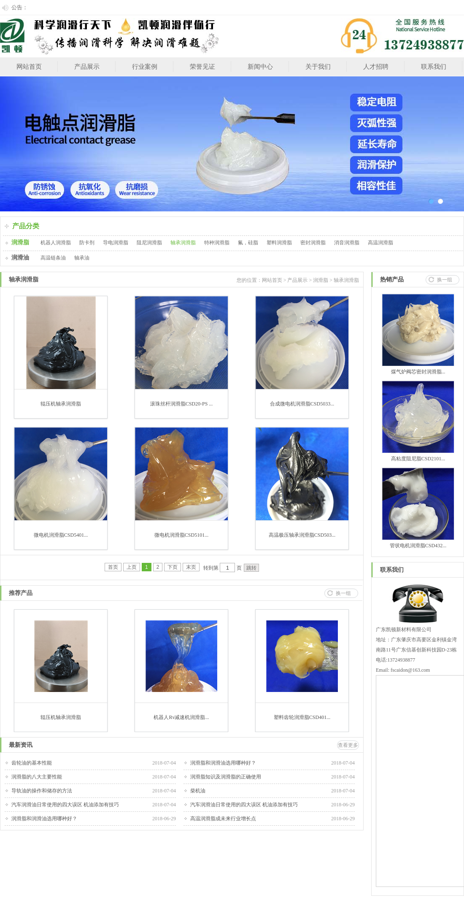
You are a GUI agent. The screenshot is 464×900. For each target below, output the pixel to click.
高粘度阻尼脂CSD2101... (418, 459)
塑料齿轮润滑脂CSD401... (302, 717)
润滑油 (20, 257)
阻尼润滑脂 (149, 243)
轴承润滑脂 (183, 243)
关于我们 (318, 66)
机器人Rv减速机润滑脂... (181, 717)
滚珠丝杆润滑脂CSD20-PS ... (181, 404)
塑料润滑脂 (279, 243)
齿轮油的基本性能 (31, 763)
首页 (113, 567)
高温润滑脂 (380, 243)
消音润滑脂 (346, 243)
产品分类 (25, 226)
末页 (191, 567)
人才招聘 (375, 66)
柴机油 (197, 791)
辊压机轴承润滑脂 (60, 404)
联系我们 (433, 66)
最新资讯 (20, 745)
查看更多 (348, 745)
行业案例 (144, 66)
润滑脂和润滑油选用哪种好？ (223, 763)
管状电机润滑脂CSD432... (418, 546)
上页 (132, 567)
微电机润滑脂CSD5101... (181, 535)
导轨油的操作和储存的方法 (41, 791)
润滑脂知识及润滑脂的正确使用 (225, 777)
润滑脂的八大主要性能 (36, 777)
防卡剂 (86, 243)
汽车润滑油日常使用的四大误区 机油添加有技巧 (65, 805)
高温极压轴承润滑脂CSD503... (302, 535)
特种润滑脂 (216, 243)
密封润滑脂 (313, 243)
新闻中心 (260, 66)
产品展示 (87, 66)
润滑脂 (20, 242)
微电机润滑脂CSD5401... (61, 535)
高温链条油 (53, 258)
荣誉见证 (202, 66)
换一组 (343, 593)
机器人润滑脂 (55, 243)
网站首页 (29, 66)
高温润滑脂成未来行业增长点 (223, 819)
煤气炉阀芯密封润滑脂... (418, 372)
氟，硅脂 (248, 243)
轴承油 (81, 258)
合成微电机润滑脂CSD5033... (302, 404)
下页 (172, 567)
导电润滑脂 (115, 243)
